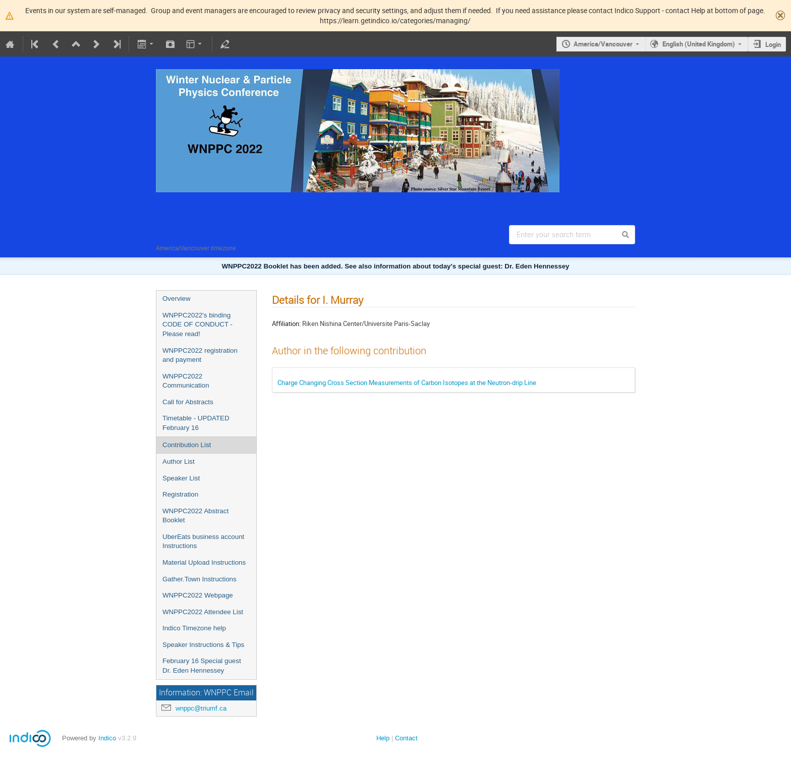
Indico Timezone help (194, 628)
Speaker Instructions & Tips (203, 644)
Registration (180, 494)
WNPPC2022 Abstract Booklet (195, 515)
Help (382, 738)
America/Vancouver (603, 43)
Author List (178, 461)
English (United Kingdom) (698, 43)
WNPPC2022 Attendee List (202, 612)
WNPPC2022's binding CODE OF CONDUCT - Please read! (197, 324)
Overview (176, 298)
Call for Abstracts (187, 402)
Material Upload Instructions (204, 562)
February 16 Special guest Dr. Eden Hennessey (201, 665)
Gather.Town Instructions (199, 579)
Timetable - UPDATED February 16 (196, 422)
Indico (107, 738)
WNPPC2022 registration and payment (200, 355)
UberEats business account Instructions (203, 541)
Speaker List (181, 478)
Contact (406, 738)
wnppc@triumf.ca (201, 708)
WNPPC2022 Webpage (197, 595)
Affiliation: (286, 323)
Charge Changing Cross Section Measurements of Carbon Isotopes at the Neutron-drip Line (406, 382)
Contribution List (186, 445)
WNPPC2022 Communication (185, 381)
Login (773, 44)
